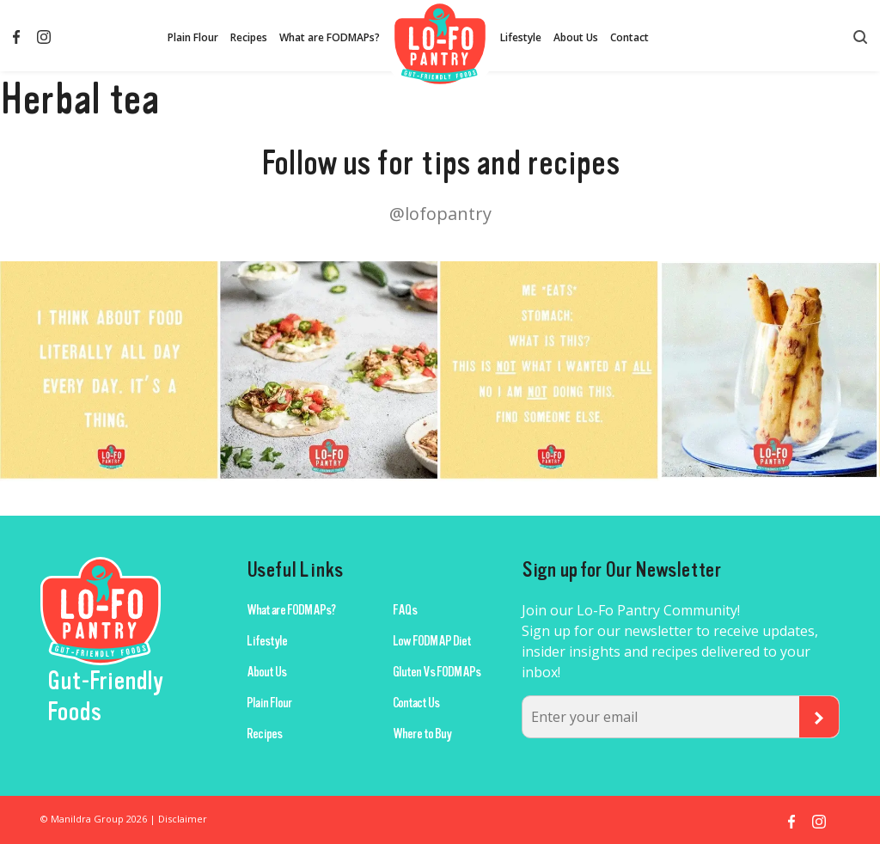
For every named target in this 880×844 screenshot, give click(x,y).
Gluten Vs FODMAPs (436, 672)
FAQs (405, 610)
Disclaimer (182, 818)
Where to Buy (422, 734)
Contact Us (416, 703)
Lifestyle (520, 37)
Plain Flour (193, 37)
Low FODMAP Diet (432, 641)
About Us (575, 37)
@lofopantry (440, 213)
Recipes (248, 37)
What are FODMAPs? (329, 37)
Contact (629, 37)
